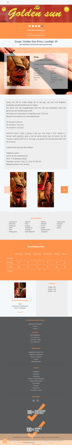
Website (20, 312)
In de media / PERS (35, 339)
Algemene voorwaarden (35, 324)
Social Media (36, 383)
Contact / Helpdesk (36, 357)
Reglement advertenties (36, 354)
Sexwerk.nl (51, 442)
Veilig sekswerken (36, 361)
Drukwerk (36, 385)
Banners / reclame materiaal (36, 378)
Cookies (35, 328)
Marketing (36, 374)
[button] (64, 189)
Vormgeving (36, 376)
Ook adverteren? (35, 342)
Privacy (35, 326)
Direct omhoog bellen (36, 35)
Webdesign (36, 371)
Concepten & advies (36, 390)
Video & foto (36, 388)
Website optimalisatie (36, 381)
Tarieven (36, 359)
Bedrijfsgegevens (35, 335)
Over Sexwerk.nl (35, 337)
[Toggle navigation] (7, 2)
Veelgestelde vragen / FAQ (36, 352)
